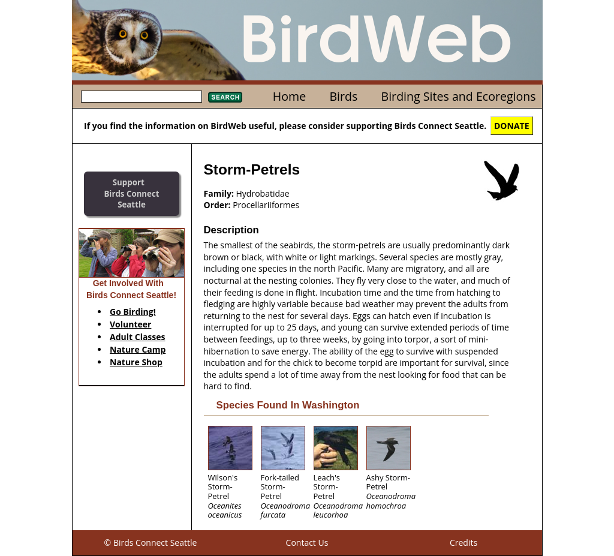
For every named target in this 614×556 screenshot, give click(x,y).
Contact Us (307, 542)
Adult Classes (137, 336)
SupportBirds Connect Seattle (131, 193)
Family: (219, 193)
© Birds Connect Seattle (150, 542)
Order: (217, 205)
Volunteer (130, 324)
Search (225, 97)
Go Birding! (133, 311)
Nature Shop (136, 362)
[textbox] (141, 97)
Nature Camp (137, 349)
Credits (463, 542)
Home (289, 96)
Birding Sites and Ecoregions (458, 96)
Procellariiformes (266, 205)
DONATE (511, 125)
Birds (343, 96)
